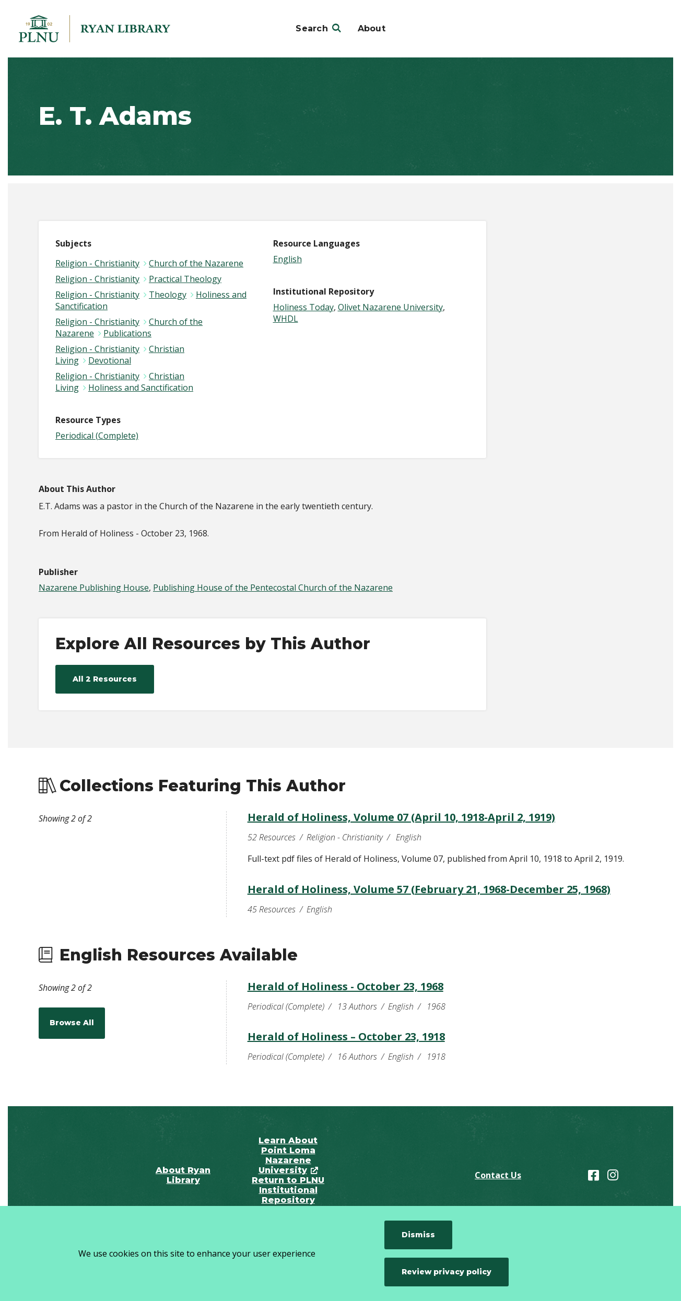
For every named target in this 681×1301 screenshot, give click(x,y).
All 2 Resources (105, 679)
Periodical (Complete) (96, 435)
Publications (127, 333)
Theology (167, 294)
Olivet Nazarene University (390, 307)
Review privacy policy (446, 1271)
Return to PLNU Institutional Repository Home (288, 1195)
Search (312, 28)
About (371, 28)
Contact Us (498, 1175)
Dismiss (418, 1234)
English (287, 259)
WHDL (285, 318)
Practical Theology (185, 279)
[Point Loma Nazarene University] (94, 28)
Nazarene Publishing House (94, 587)
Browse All (72, 1022)
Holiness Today (303, 307)
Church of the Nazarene (196, 263)
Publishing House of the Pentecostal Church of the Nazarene (273, 587)
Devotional (109, 360)
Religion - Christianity (97, 263)
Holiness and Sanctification (140, 387)
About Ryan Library (183, 1175)
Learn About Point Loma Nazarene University (288, 1155)
